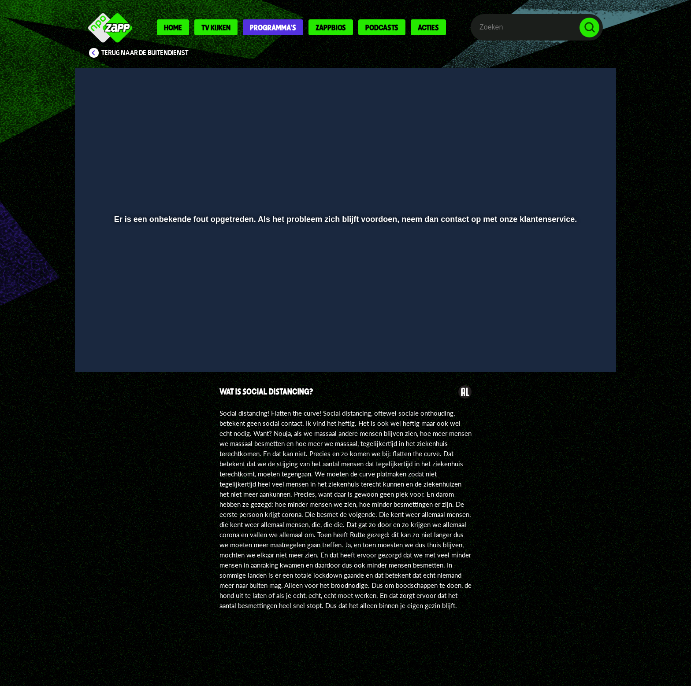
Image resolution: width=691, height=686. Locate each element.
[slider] (344, 324)
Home (173, 27)
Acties (428, 27)
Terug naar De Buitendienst (145, 53)
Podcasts (381, 27)
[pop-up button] (562, 342)
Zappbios (331, 27)
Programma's (273, 27)
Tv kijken (215, 27)
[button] (110, 342)
